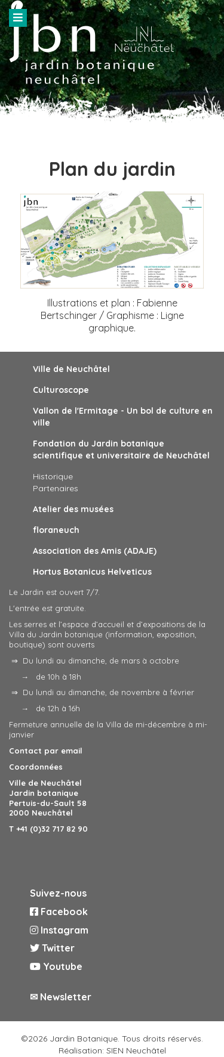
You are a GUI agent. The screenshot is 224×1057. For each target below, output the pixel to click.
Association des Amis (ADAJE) (95, 550)
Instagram (59, 930)
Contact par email (45, 750)
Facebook (59, 911)
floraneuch (56, 530)
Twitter (52, 948)
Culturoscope (61, 390)
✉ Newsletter (60, 997)
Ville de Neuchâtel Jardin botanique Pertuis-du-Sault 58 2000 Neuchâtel (48, 798)
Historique (53, 476)
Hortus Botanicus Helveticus (92, 571)
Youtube (56, 966)
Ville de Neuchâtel (71, 369)
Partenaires (55, 488)
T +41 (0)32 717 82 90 (48, 828)
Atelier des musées (73, 509)
